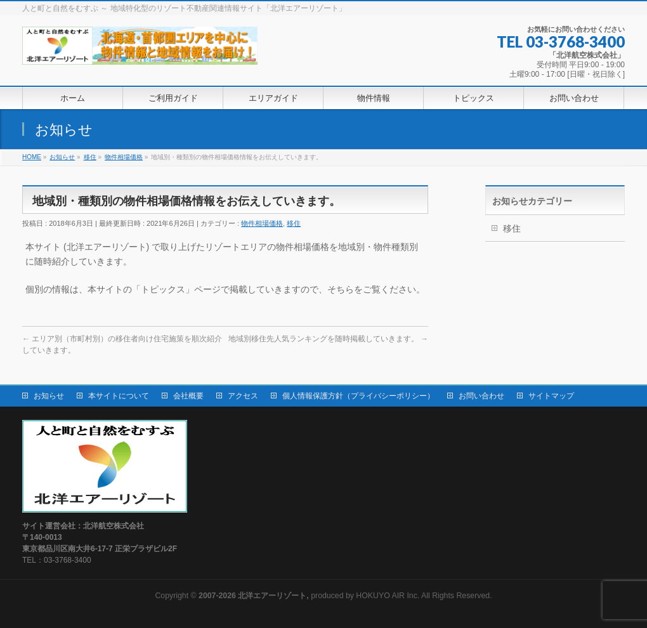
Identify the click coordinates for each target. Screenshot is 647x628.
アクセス (243, 395)
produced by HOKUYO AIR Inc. (309, 595)
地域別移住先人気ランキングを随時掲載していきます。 (328, 338)
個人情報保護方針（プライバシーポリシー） (358, 395)
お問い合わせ (481, 395)
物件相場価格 (262, 223)
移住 (294, 223)
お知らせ (49, 395)
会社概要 (188, 395)
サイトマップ (551, 395)
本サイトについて (118, 395)
